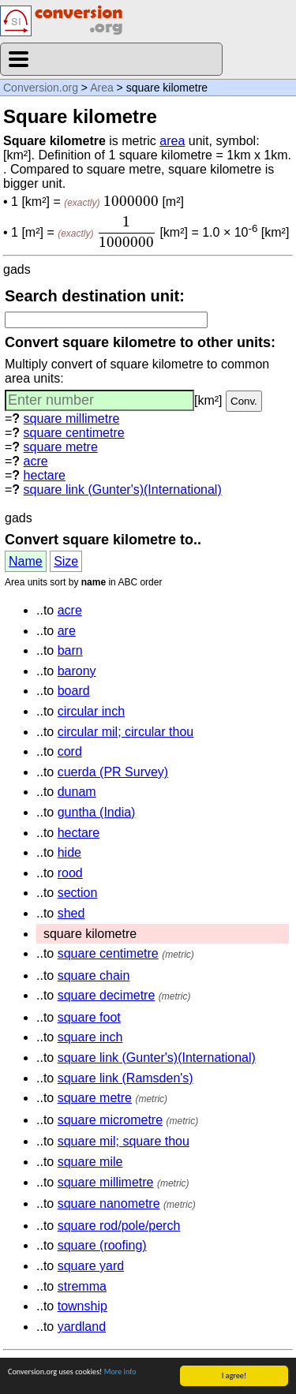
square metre (61, 447)
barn (70, 650)
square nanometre (109, 1203)
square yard (91, 1266)
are (67, 630)
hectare (45, 475)
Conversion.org (40, 87)
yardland (82, 1326)
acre (36, 461)
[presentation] (131, 201)
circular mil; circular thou (125, 731)
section (78, 892)
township (82, 1306)
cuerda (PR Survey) (113, 772)
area (172, 141)
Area (102, 87)
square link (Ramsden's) (125, 1078)
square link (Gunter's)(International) (123, 489)
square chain (94, 975)
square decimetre (106, 995)
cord (70, 751)
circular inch (91, 711)
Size (66, 561)
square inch (90, 1037)
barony (77, 671)
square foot (89, 1017)
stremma (82, 1286)
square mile (90, 1161)
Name (26, 561)
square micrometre (110, 1120)
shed (71, 913)
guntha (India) (97, 812)
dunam (77, 791)
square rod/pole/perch (119, 1225)
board (74, 690)
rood (70, 873)
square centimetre (74, 432)
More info (120, 1371)
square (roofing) (102, 1245)
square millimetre (72, 418)
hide (69, 852)
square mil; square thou (123, 1141)
